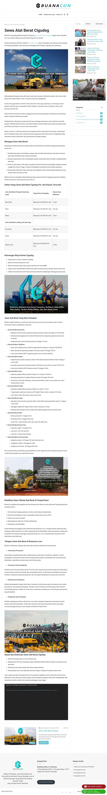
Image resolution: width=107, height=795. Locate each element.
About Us (59, 14)
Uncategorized (81, 120)
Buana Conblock (44, 728)
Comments (99, 24)
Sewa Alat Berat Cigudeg (43, 35)
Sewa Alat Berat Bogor (48, 731)
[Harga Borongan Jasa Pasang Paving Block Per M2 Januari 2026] (81, 34)
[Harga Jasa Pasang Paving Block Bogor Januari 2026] (81, 73)
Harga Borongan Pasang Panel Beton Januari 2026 (94, 42)
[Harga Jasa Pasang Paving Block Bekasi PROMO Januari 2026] (81, 63)
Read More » (43, 742)
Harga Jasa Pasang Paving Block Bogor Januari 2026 (94, 72)
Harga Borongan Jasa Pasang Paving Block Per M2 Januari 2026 (94, 33)
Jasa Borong (81, 126)
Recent (88, 24)
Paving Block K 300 (79, 776)
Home (40, 14)
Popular (78, 24)
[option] (89, 94)
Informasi (80, 117)
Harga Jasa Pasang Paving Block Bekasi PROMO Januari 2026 (94, 62)
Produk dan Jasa (49, 14)
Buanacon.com (33, 43)
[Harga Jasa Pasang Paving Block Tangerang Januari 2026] (81, 52)
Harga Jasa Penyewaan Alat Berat (84, 766)
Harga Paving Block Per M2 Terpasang (88, 123)
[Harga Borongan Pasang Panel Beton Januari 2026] (81, 43)
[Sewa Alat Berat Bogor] (20, 736)
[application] (36, 702)
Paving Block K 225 (79, 770)
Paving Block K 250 (79, 773)
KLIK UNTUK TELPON (46, 782)
